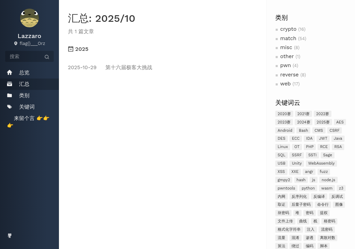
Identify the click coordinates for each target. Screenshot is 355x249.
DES (282, 138)
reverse (289, 75)
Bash (303, 130)
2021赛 (303, 114)
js (313, 180)
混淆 (295, 238)
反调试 (337, 196)
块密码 (283, 213)
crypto (288, 29)
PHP (310, 147)
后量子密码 (301, 204)
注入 (310, 229)
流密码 (326, 229)
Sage (327, 155)
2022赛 (322, 114)
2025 (78, 49)
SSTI (312, 155)
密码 (309, 213)
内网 (281, 196)
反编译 (319, 196)
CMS (318, 130)
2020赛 (284, 114)
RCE (324, 147)
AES (340, 122)
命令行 (323, 204)
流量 (281, 238)
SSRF (297, 155)
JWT (323, 138)
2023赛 (284, 122)
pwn (285, 65)
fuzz (324, 171)
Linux (283, 147)
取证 (281, 204)
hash (300, 180)
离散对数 (327, 238)
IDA (309, 138)
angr (309, 171)
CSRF (334, 130)
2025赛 (323, 122)
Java (338, 138)
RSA (338, 147)
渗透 (309, 238)
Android (285, 130)
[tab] (163, 49)
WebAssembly (321, 163)
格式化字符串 (289, 229)
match (288, 38)
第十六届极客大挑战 (110, 67)
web (285, 84)
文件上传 (285, 221)
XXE (294, 171)
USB (282, 163)
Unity (297, 163)
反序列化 (299, 196)
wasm (326, 188)
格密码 (329, 221)
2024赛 (303, 122)
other (287, 56)
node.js (328, 180)
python (308, 188)
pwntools (286, 188)
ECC (296, 138)
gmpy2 (284, 180)
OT (297, 147)
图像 (339, 204)
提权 (324, 213)
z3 (341, 188)
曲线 (303, 221)
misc (286, 47)
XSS (281, 171)
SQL (281, 155)
